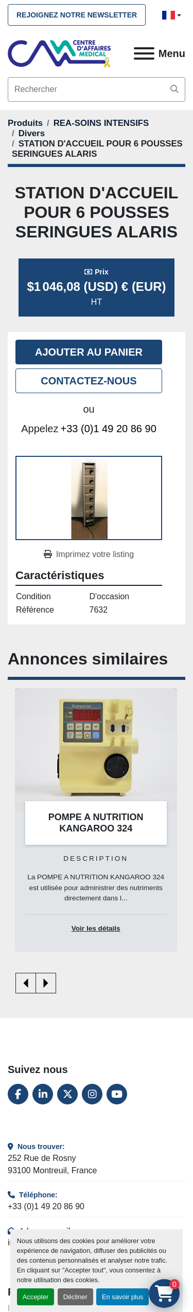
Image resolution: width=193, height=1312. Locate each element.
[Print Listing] (88, 554)
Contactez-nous (88, 380)
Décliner (75, 1297)
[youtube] (117, 1094)
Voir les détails (96, 928)
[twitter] (67, 1094)
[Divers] (32, 133)
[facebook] (18, 1094)
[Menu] (144, 53)
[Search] (96, 89)
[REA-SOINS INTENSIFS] (101, 123)
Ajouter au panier (89, 352)
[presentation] (25, 983)
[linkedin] (42, 1094)
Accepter (36, 1297)
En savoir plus (122, 1297)
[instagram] (92, 1094)
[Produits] (25, 123)
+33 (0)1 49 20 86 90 (108, 428)
